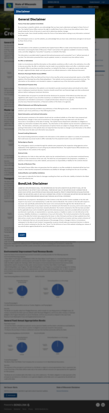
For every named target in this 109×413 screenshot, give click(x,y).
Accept (22, 235)
